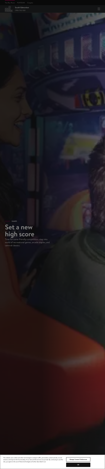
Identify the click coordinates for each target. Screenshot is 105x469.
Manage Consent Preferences (78, 459)
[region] (52, 462)
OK (78, 465)
